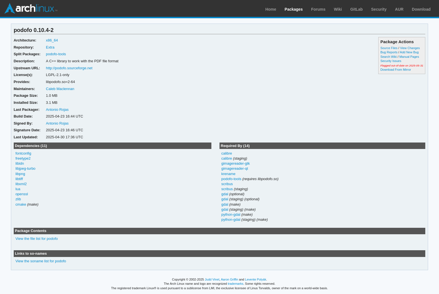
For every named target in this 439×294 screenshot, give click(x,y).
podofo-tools (56, 54)
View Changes (410, 48)
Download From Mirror (395, 69)
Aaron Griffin (229, 279)
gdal (224, 194)
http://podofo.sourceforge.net (69, 68)
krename (228, 174)
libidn (19, 163)
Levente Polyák (255, 279)
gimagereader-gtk (235, 163)
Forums (318, 9)
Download (421, 9)
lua (17, 189)
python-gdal (230, 214)
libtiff (19, 179)
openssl (21, 194)
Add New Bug (409, 52)
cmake (20, 204)
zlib (18, 199)
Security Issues (390, 61)
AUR (399, 9)
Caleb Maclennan (60, 89)
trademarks (235, 283)
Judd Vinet (212, 279)
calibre (226, 153)
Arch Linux (30, 8)
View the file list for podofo (36, 238)
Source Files (389, 48)
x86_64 (52, 40)
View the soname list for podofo (40, 261)
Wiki (338, 9)
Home (270, 9)
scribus (227, 184)
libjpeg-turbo (25, 168)
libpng (20, 174)
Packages (294, 9)
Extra (50, 47)
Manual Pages (409, 56)
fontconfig (23, 153)
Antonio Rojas (57, 109)
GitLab (356, 9)
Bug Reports (389, 52)
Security (379, 9)
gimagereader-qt (234, 168)
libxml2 (21, 184)
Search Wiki (388, 56)
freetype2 (23, 158)
